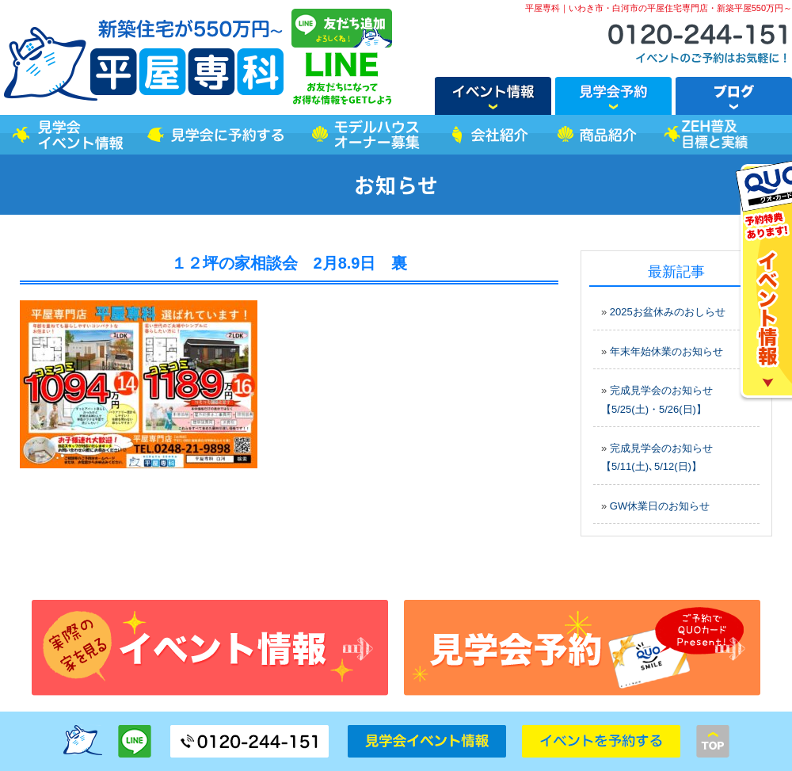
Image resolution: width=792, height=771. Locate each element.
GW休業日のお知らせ (660, 506)
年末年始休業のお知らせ (666, 351)
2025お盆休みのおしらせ (667, 312)
